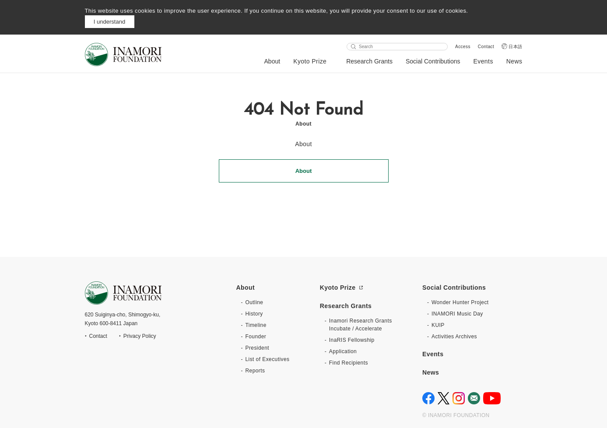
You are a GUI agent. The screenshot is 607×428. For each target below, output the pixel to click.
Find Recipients (348, 363)
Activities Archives (454, 336)
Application (343, 351)
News (514, 61)
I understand (109, 21)
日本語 (515, 46)
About (272, 61)
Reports (255, 371)
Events (483, 61)
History (254, 314)
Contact (486, 46)
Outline (254, 302)
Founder (256, 336)
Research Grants (369, 61)
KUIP (438, 325)
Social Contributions (433, 61)
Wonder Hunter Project (460, 302)
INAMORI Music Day (457, 314)
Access (462, 46)
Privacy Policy (139, 336)
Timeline (256, 325)
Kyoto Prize (309, 61)
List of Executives (268, 359)
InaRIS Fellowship (352, 340)
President (257, 348)
